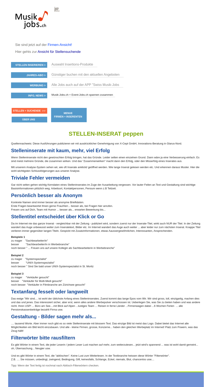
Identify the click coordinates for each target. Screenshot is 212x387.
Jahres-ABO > (35, 75)
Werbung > (38, 85)
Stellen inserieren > (30, 65)
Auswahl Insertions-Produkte (72, 64)
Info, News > (37, 95)
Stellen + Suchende (27, 110)
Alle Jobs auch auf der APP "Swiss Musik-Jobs (85, 84)
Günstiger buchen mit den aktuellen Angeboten (86, 74)
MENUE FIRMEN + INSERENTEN (68, 115)
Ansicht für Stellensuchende (59, 52)
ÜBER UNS (28, 119)
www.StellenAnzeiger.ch (35, 21)
